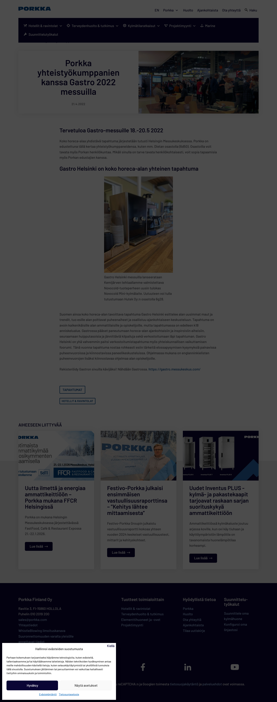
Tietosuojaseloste (69, 694)
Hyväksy (32, 685)
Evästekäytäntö (48, 694)
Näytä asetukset (86, 685)
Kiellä (110, 646)
